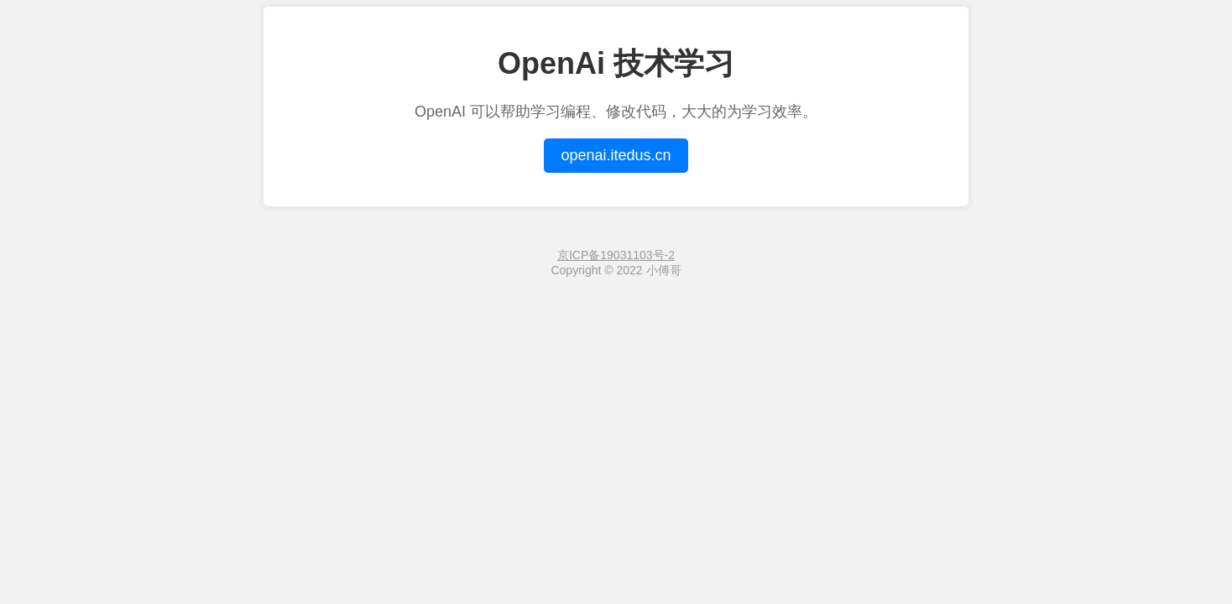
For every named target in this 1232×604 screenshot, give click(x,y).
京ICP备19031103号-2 (616, 255)
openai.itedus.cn (616, 155)
